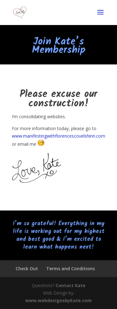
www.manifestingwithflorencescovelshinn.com (58, 136)
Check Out (27, 268)
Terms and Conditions (70, 268)
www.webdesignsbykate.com (58, 300)
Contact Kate (70, 285)
